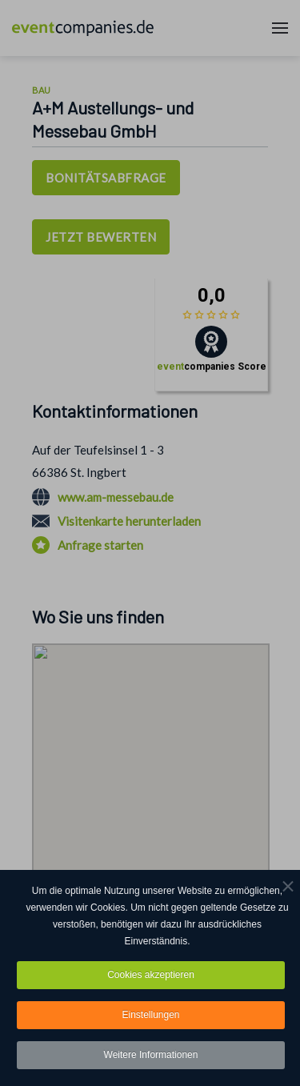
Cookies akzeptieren (150, 974)
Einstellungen (150, 1014)
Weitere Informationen (151, 1054)
